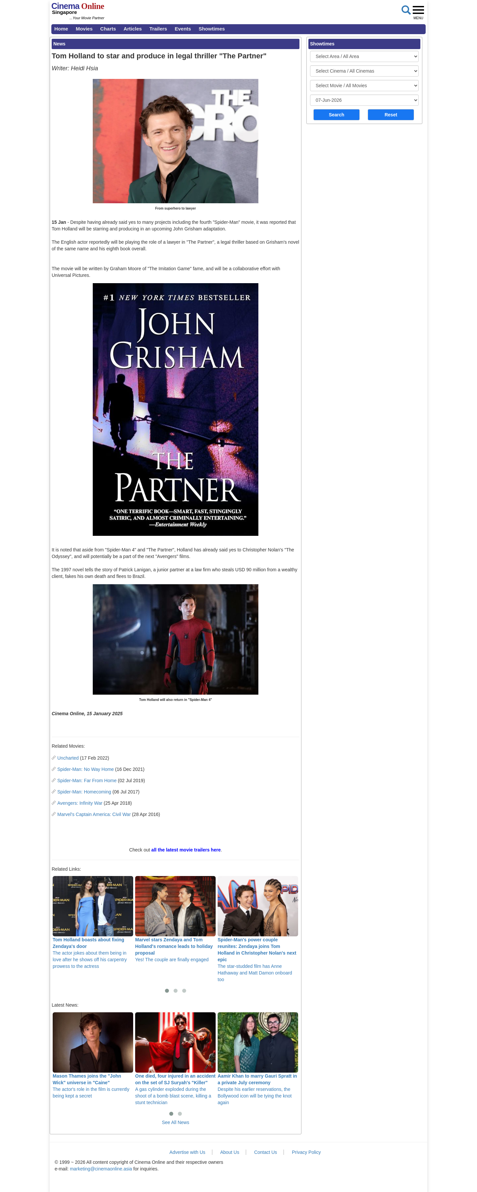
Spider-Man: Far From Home (87, 780)
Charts (108, 28)
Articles (133, 28)
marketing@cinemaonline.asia (101, 1168)
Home (61, 28)
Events (183, 28)
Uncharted (68, 758)
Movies (84, 28)
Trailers (158, 28)
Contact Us (265, 1152)
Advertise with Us (187, 1152)
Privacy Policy (306, 1152)
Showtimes (212, 28)
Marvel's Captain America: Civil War (94, 814)
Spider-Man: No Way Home (85, 769)
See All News (175, 1122)
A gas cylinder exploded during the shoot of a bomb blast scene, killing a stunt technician (175, 1058)
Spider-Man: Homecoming (84, 791)
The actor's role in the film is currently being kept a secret (93, 1055)
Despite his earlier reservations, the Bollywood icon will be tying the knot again (258, 1058)
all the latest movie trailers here (186, 849)
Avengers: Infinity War (79, 803)
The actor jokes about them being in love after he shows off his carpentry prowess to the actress (93, 922)
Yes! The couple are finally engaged (175, 919)
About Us (229, 1152)
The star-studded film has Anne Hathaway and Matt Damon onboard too (258, 929)
